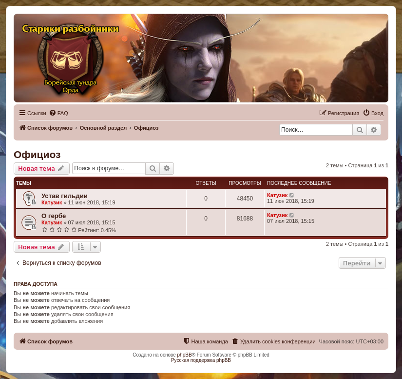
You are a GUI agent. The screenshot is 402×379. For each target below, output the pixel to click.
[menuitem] (58, 113)
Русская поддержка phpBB (201, 360)
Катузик (51, 202)
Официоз (37, 154)
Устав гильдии (64, 195)
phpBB (184, 355)
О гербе (53, 215)
